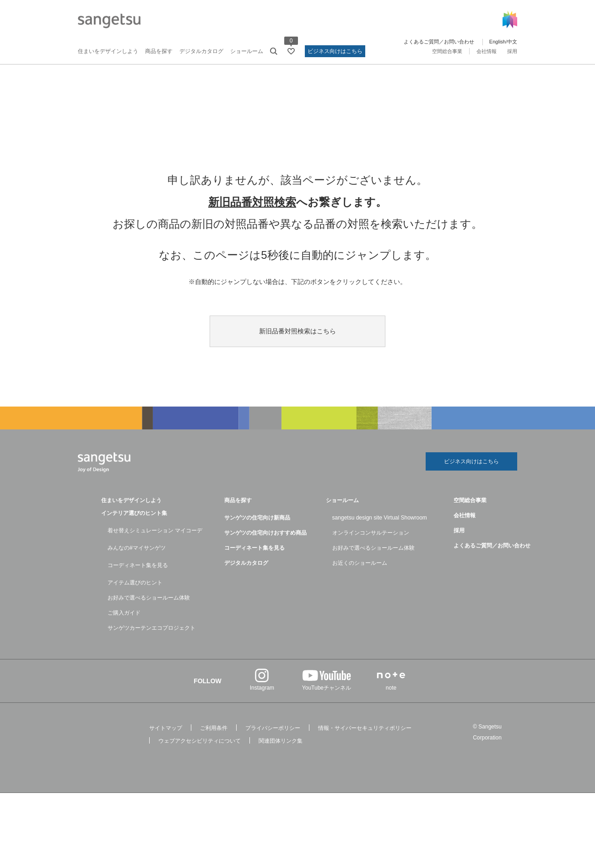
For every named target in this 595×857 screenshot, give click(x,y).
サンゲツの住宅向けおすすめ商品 (265, 533)
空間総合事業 (447, 51)
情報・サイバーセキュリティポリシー (364, 728)
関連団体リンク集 (281, 741)
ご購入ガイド (124, 613)
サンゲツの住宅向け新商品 (257, 517)
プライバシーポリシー (272, 728)
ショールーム (246, 51)
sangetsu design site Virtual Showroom (379, 517)
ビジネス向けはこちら (335, 51)
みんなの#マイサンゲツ (137, 548)
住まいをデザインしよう (108, 51)
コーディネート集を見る (138, 565)
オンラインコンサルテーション (370, 533)
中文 (512, 41)
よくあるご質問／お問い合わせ (439, 41)
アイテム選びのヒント (135, 582)
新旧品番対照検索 (252, 202)
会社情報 (486, 51)
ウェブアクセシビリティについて (199, 741)
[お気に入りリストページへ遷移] (291, 51)
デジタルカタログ (201, 51)
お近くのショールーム (359, 563)
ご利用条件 (213, 728)
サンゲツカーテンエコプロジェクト (151, 628)
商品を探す (159, 51)
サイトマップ (165, 728)
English (497, 41)
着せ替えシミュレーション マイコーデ (155, 530)
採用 (512, 51)
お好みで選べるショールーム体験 (149, 598)
